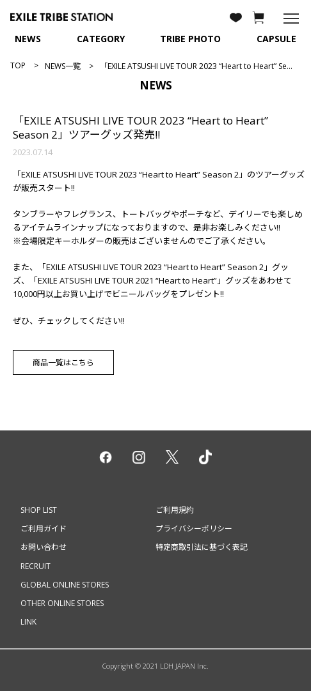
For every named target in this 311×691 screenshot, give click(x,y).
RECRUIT (35, 566)
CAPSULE (276, 39)
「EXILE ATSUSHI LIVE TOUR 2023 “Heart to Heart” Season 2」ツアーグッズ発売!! (140, 127)
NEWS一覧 (63, 66)
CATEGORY (101, 39)
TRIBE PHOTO (190, 39)
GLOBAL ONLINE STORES (64, 584)
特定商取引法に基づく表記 (202, 547)
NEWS (28, 39)
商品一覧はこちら (63, 362)
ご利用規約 (175, 510)
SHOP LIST (38, 510)
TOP (18, 65)
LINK (28, 621)
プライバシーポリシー (194, 528)
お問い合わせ (43, 547)
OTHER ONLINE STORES (62, 603)
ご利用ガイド (43, 528)
